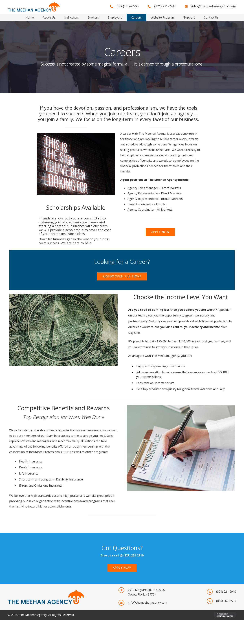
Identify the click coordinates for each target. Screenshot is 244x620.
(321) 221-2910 (165, 6)
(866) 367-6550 (127, 6)
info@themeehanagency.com (213, 6)
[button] (160, 232)
